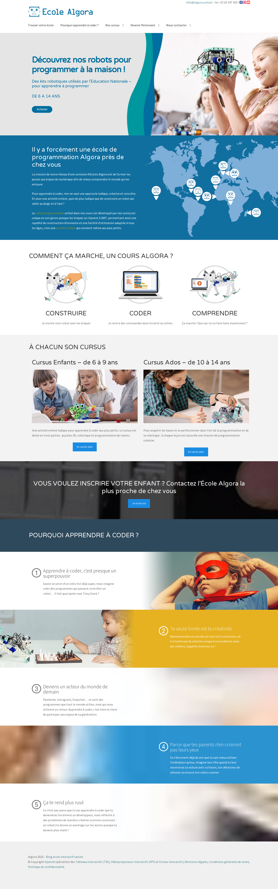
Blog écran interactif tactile (64, 857)
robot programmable (50, 213)
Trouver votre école (41, 25)
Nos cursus (112, 25)
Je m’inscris (139, 503)
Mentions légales (196, 862)
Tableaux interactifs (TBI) (92, 862)
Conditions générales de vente (229, 862)
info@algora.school (199, 2)
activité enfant (66, 228)
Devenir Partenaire (143, 25)
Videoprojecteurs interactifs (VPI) (133, 862)
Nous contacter (176, 25)
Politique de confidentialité (46, 867)
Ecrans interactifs (171, 862)
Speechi (50, 862)
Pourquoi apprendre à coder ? (79, 25)
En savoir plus (85, 446)
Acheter (42, 109)
